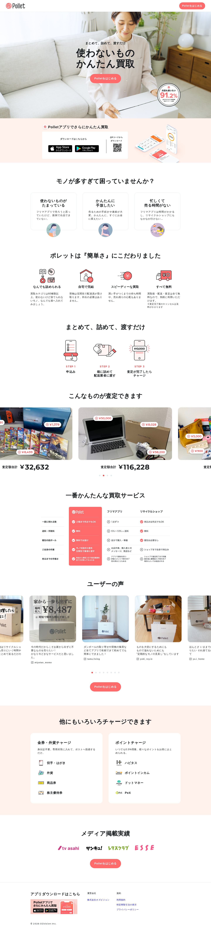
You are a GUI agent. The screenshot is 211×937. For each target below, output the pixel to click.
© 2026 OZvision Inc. (43, 923)
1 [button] (99, 475)
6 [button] (111, 672)
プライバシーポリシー (128, 909)
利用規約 (121, 900)
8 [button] (118, 672)
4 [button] (111, 475)
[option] (105, 439)
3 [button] (107, 475)
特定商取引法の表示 (127, 904)
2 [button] (103, 475)
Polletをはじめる (192, 6)
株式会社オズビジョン (98, 900)
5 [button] (107, 672)
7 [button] (115, 672)
